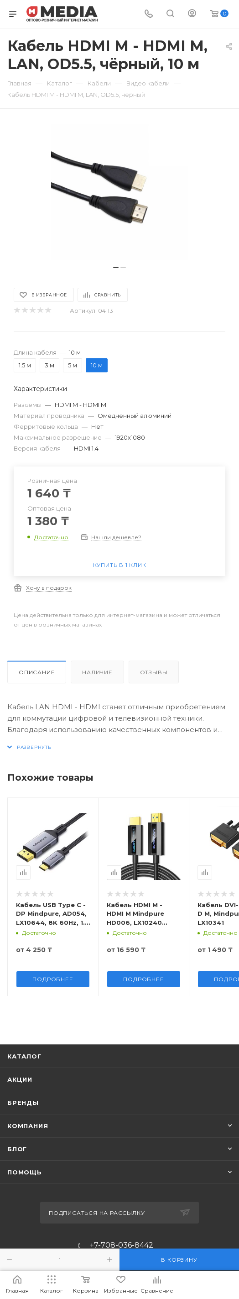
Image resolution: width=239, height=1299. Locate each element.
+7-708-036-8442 (121, 1245)
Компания (27, 1125)
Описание (37, 672)
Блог (17, 1149)
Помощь (24, 1172)
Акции (19, 1079)
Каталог (24, 1056)
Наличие (97, 672)
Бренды (23, 1102)
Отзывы (154, 672)
